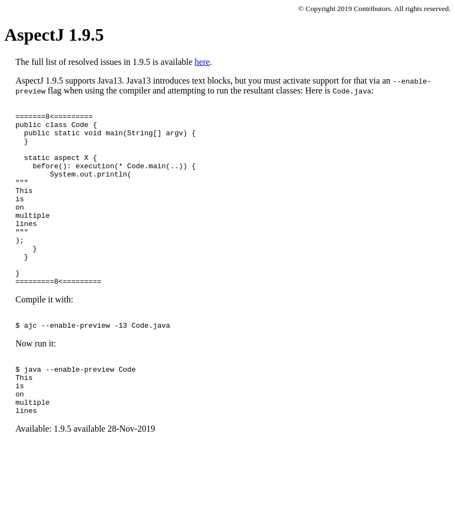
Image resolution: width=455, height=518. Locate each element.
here (202, 62)
